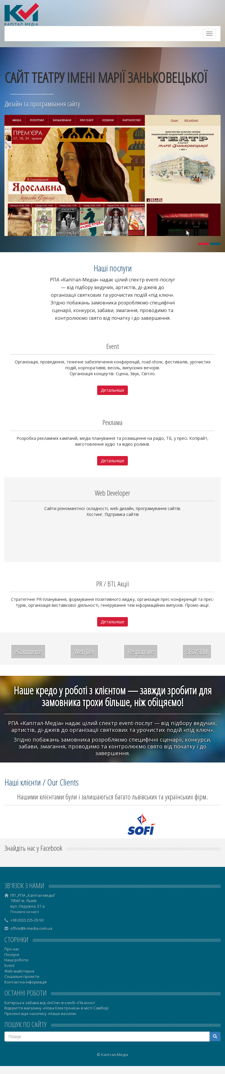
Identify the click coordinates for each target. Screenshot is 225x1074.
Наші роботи (16, 959)
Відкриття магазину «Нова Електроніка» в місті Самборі (56, 1008)
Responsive (141, 651)
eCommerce (28, 651)
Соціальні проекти (21, 976)
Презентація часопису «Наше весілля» (40, 1013)
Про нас (11, 949)
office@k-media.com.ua (31, 928)
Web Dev (84, 651)
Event (9, 965)
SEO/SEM (197, 651)
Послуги (11, 954)
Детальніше (112, 390)
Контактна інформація (25, 982)
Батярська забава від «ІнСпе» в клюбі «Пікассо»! (49, 1002)
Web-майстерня (19, 971)
